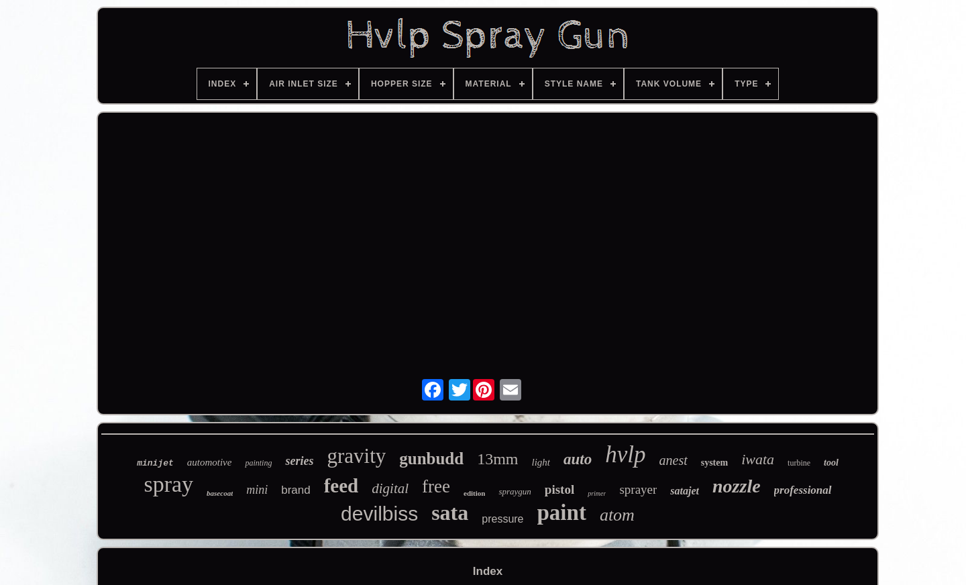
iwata (757, 459)
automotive (209, 462)
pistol (559, 489)
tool (831, 463)
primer (597, 493)
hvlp (625, 454)
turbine (799, 463)
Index (487, 571)
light (541, 462)
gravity (356, 456)
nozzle (736, 486)
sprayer (638, 489)
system (714, 463)
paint (561, 512)
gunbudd (431, 458)
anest (673, 460)
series (299, 461)
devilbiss (379, 513)
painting (258, 463)
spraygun (514, 491)
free (436, 486)
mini (257, 489)
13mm (497, 459)
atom (617, 515)
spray (168, 484)
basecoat (220, 493)
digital (390, 488)
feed (341, 485)
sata (449, 512)
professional (803, 490)
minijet (155, 463)
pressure (502, 519)
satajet (684, 490)
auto (578, 459)
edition (474, 493)
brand (295, 490)
